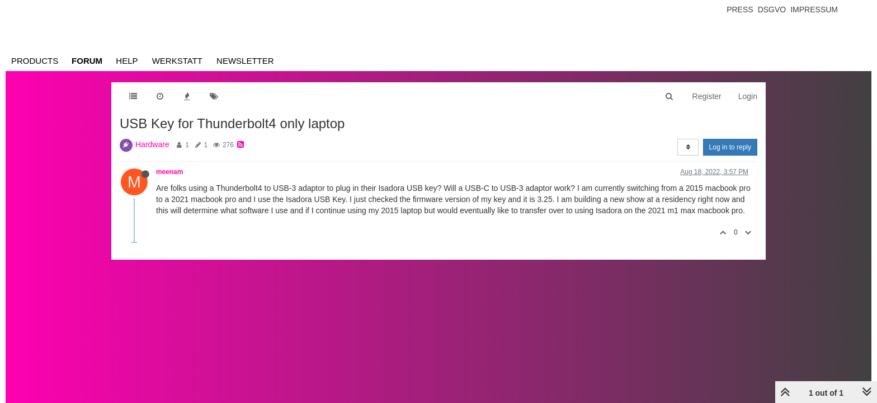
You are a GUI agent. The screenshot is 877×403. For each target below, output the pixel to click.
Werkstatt (177, 60)
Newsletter (245, 60)
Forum (87, 60)
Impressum (814, 9)
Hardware (152, 144)
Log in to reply (730, 147)
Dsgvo (772, 9)
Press (740, 9)
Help (127, 60)
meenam (169, 172)
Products (34, 60)
